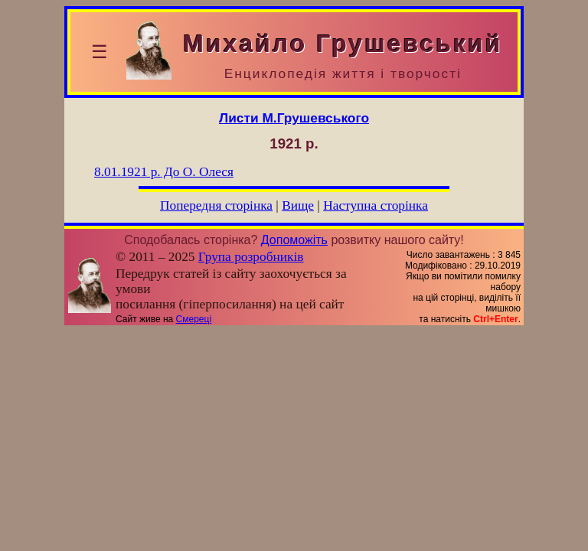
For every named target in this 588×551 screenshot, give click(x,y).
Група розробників (251, 256)
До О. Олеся (164, 172)
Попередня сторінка (216, 205)
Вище (298, 205)
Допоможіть (294, 239)
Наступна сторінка (375, 205)
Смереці (193, 319)
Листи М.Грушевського (294, 118)
